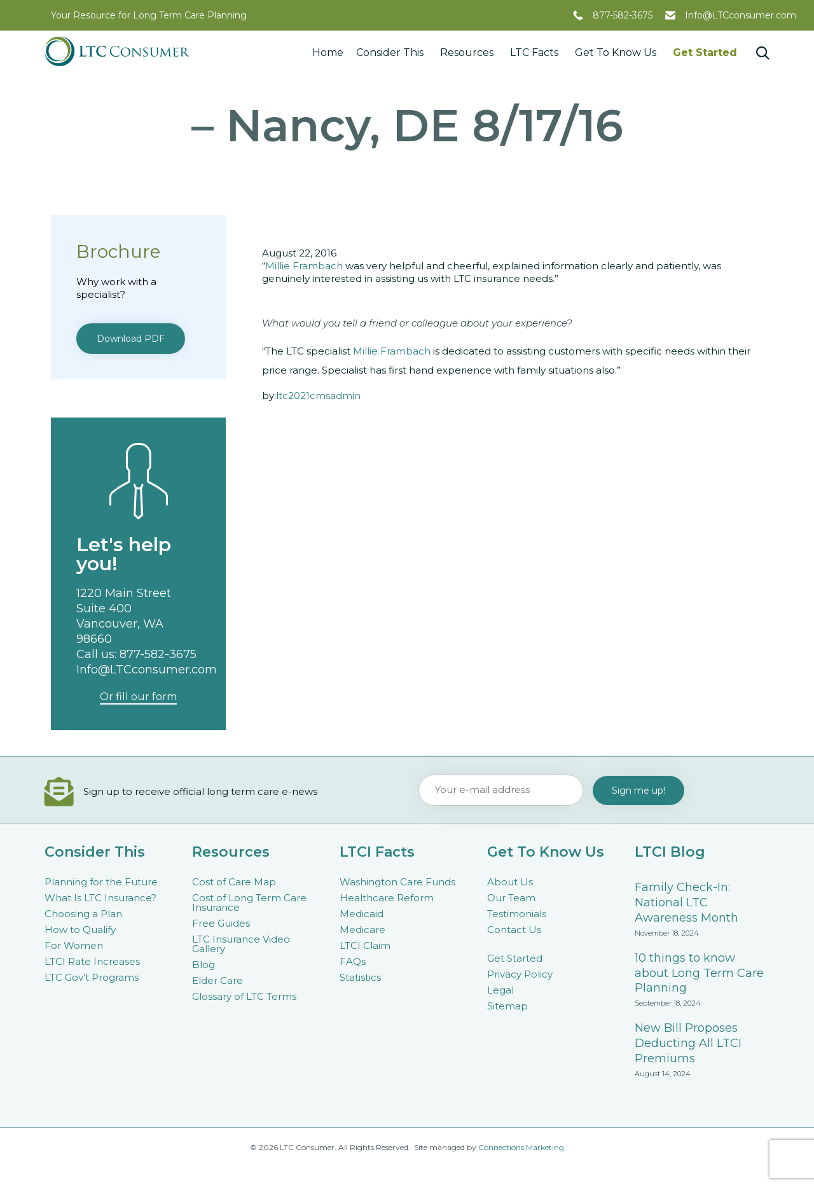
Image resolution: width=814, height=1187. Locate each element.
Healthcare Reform (387, 898)
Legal (500, 990)
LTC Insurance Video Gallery (241, 944)
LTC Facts (536, 52)
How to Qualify (80, 930)
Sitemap (507, 1006)
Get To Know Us (617, 52)
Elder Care (217, 980)
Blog (203, 965)
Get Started (705, 52)
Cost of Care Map (234, 882)
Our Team (511, 898)
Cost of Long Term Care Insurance (249, 902)
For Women (74, 945)
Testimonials (516, 914)
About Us (510, 882)
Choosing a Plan (83, 914)
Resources (468, 52)
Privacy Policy (520, 974)
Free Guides (221, 923)
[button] (130, 338)
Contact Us (514, 930)
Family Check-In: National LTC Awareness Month (686, 902)
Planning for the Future (101, 882)
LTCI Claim (365, 945)
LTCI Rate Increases (92, 961)
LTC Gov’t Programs (92, 977)
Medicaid (361, 914)
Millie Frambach (304, 266)
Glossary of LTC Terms (244, 996)
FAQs (353, 961)
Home (327, 52)
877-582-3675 (622, 15)
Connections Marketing (521, 1147)
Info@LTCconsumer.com (740, 15)
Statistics (360, 977)
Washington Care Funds (397, 882)
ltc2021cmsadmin (318, 396)
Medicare (362, 930)
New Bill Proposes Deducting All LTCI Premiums (688, 1043)
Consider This (391, 52)
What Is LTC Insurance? (100, 898)
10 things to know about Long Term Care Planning (699, 973)
